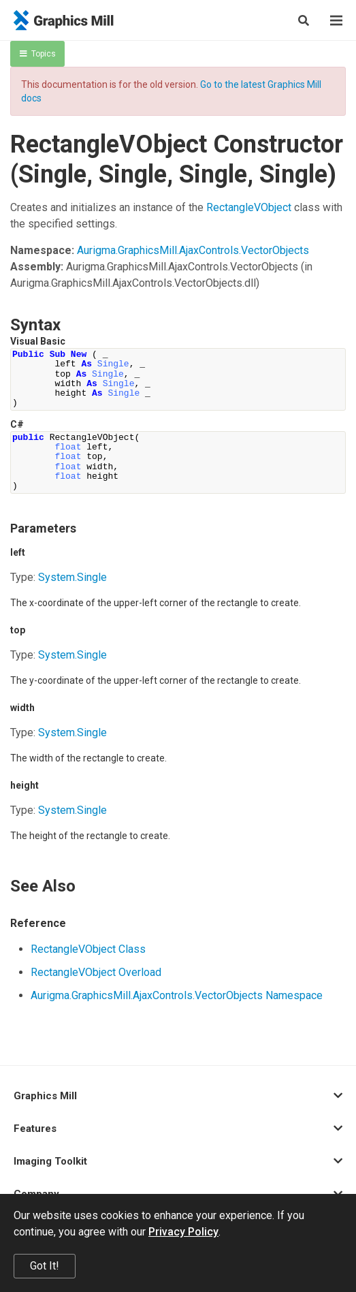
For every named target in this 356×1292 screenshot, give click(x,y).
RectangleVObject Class (88, 949)
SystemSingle (72, 577)
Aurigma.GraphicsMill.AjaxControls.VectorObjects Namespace (177, 995)
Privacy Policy (183, 1231)
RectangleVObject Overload (96, 972)
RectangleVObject (248, 207)
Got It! (44, 1265)
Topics (38, 54)
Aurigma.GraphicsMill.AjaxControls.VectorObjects (193, 250)
